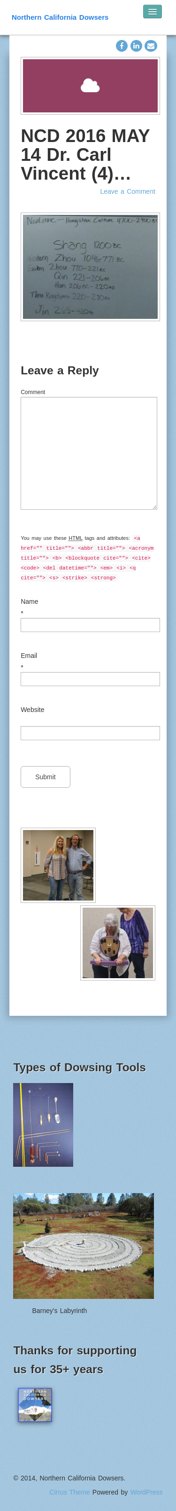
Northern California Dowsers (60, 17)
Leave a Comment (127, 191)
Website (32, 709)
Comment (33, 392)
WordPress (146, 1492)
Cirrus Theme (69, 1492)
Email (29, 655)
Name (29, 601)
